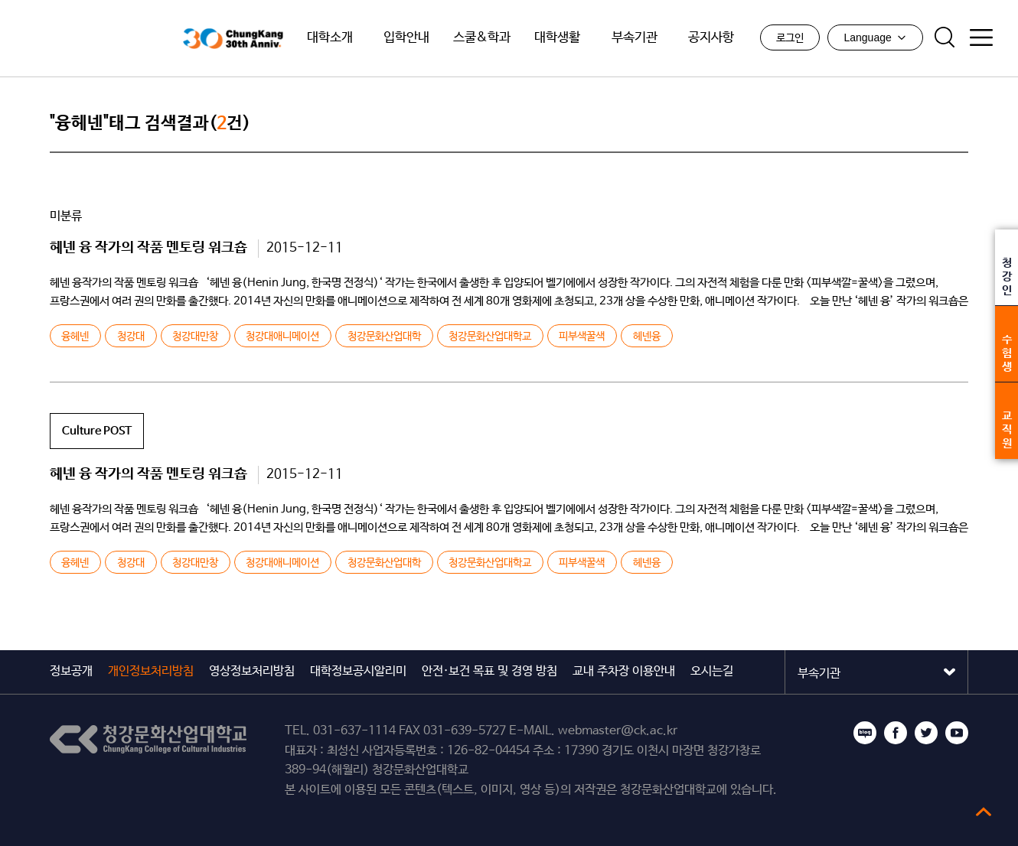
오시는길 (711, 671)
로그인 (790, 38)
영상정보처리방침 (252, 671)
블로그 (864, 732)
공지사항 (711, 38)
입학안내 (406, 38)
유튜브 (956, 732)
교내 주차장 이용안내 (624, 671)
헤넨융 (647, 336)
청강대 (131, 336)
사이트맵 (981, 37)
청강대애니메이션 (282, 336)
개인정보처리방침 (151, 671)
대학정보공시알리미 (358, 671)
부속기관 (634, 38)
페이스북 (895, 732)
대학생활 (557, 38)
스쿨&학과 (482, 38)
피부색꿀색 (582, 336)
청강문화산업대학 (384, 336)
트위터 (926, 732)
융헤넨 (75, 336)
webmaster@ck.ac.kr (617, 731)
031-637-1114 (354, 731)
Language (874, 37)
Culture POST (97, 431)
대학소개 (330, 38)
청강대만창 (195, 336)
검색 (944, 37)
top (983, 811)
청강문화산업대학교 (98, 38)
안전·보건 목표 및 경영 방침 (489, 671)
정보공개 (71, 671)
